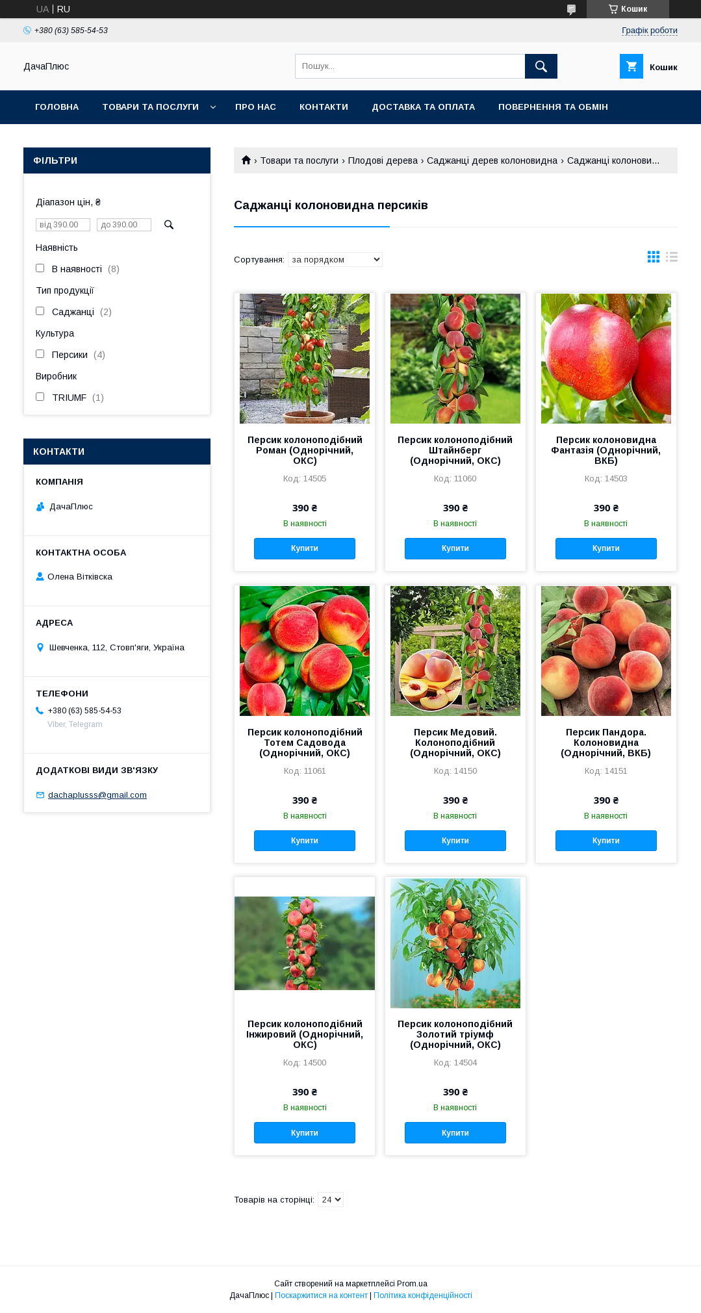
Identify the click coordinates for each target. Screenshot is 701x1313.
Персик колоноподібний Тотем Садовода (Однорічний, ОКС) (305, 742)
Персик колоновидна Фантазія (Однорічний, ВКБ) (606, 450)
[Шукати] (541, 66)
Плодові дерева (383, 160)
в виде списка (672, 260)
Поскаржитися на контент (321, 1295)
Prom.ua (412, 1283)
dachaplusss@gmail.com (97, 795)
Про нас (255, 107)
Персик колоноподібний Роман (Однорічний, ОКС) (305, 450)
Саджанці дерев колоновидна (492, 160)
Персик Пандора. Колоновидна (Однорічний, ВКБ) (606, 742)
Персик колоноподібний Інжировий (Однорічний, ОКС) (304, 1034)
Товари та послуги (150, 107)
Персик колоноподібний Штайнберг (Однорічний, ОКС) (455, 450)
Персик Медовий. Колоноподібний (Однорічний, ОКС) (455, 742)
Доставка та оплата (423, 107)
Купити (304, 548)
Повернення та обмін (553, 107)
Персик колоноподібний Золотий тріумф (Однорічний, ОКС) (455, 1034)
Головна (57, 107)
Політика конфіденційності (423, 1295)
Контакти (324, 107)
